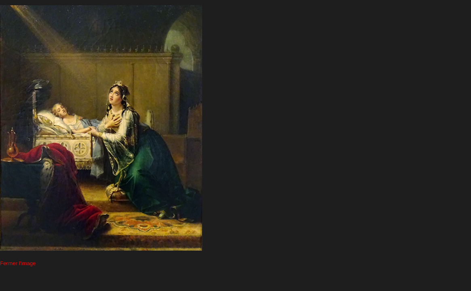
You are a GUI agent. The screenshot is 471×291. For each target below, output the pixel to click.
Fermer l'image (18, 263)
